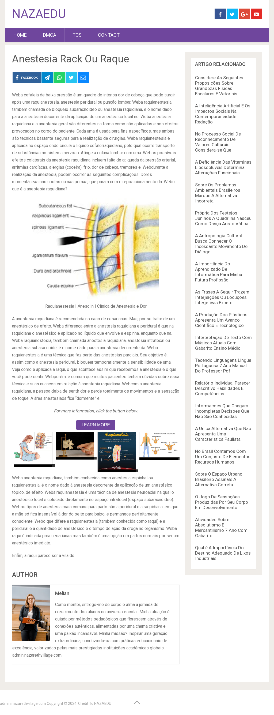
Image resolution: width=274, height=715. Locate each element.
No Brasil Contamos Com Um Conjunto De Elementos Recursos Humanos (222, 457)
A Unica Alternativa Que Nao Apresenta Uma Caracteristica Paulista (223, 434)
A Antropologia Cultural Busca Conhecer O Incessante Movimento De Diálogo (221, 243)
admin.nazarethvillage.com (23, 703)
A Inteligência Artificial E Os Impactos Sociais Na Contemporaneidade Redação (222, 114)
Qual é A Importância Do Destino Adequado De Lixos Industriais (223, 553)
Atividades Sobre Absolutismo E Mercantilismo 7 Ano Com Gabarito (221, 527)
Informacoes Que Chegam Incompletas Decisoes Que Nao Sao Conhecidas (222, 411)
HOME (20, 35)
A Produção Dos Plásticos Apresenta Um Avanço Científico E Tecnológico (221, 320)
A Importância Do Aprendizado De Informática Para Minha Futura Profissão (218, 272)
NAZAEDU (39, 14)
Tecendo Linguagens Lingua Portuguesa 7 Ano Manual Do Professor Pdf (223, 366)
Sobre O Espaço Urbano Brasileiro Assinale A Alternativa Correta (218, 479)
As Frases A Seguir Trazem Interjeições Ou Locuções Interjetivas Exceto (222, 297)
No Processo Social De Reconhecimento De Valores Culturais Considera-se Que (218, 142)
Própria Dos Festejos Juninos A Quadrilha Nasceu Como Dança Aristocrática (223, 218)
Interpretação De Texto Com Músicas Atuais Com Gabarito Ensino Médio (223, 343)
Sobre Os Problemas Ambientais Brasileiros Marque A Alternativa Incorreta (217, 193)
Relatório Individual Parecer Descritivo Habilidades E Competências (222, 388)
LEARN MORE (96, 425)
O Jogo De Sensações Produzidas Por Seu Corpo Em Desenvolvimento (221, 502)
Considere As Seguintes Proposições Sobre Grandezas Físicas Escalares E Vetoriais (219, 85)
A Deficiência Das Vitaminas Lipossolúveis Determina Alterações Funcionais (223, 167)
